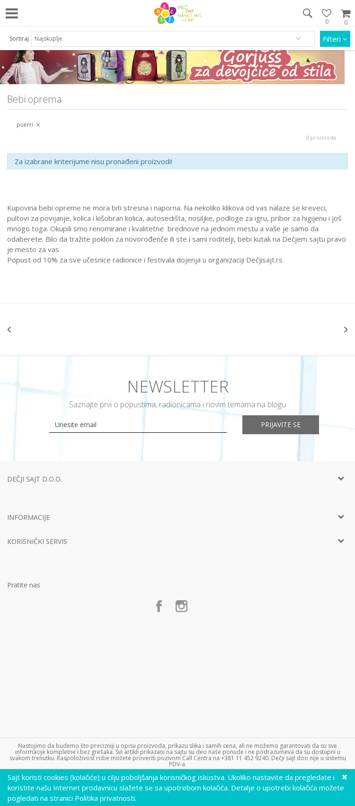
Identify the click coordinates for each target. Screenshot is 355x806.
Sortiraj (19, 39)
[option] (64, 329)
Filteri (335, 39)
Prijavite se (282, 424)
